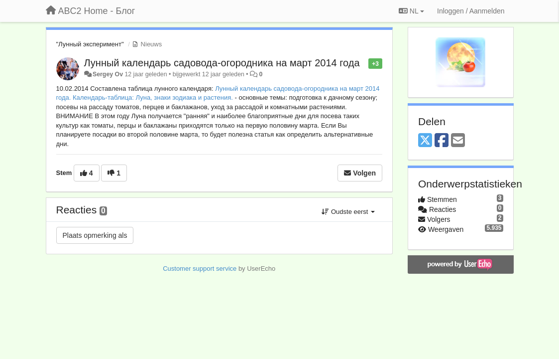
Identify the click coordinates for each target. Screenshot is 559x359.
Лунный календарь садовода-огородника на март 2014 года (222, 62)
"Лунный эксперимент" (90, 44)
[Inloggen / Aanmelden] (470, 10)
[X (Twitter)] (425, 141)
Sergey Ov (108, 74)
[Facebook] (441, 141)
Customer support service (199, 268)
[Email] (458, 141)
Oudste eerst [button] (348, 211)
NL (411, 11)
